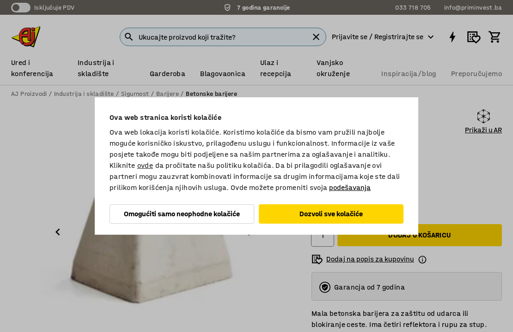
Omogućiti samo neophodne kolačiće (182, 213)
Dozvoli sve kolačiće (331, 213)
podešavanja (350, 187)
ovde (145, 165)
